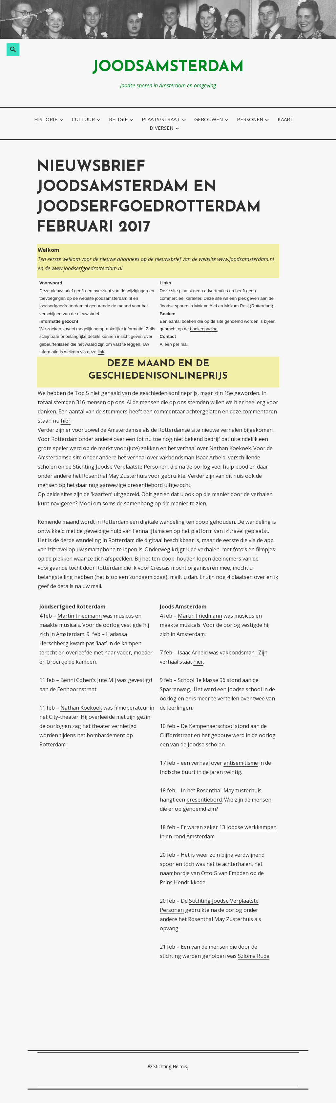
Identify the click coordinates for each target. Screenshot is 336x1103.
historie (45, 119)
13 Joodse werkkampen (248, 827)
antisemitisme (240, 762)
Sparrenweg (175, 689)
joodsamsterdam (168, 67)
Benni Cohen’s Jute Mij (88, 680)
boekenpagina (204, 328)
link (101, 351)
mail (184, 344)
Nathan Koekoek (81, 707)
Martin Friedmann (79, 615)
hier (66, 420)
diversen (161, 127)
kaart (285, 119)
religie (118, 119)
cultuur (83, 119)
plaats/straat (161, 119)
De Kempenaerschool (207, 726)
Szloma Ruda (253, 956)
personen (250, 119)
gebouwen (208, 119)
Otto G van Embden (225, 873)
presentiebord (204, 799)
